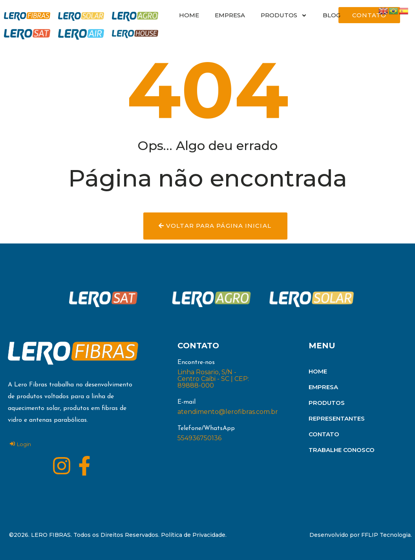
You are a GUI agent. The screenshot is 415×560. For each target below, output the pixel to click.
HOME (189, 15)
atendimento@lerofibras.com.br (227, 411)
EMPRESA (230, 15)
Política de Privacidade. (194, 534)
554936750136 (199, 438)
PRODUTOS (284, 15)
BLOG (331, 15)
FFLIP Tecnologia (386, 534)
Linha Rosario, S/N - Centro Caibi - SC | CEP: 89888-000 (213, 378)
